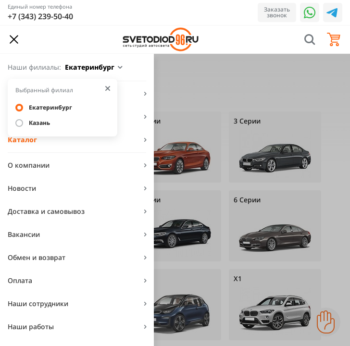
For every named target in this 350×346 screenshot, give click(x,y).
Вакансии (24, 234)
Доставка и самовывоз (46, 211)
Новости (22, 188)
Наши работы (31, 326)
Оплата (20, 280)
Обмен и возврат (36, 257)
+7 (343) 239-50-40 (40, 16)
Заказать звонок (277, 12)
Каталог (22, 139)
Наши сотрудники (38, 303)
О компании (29, 165)
